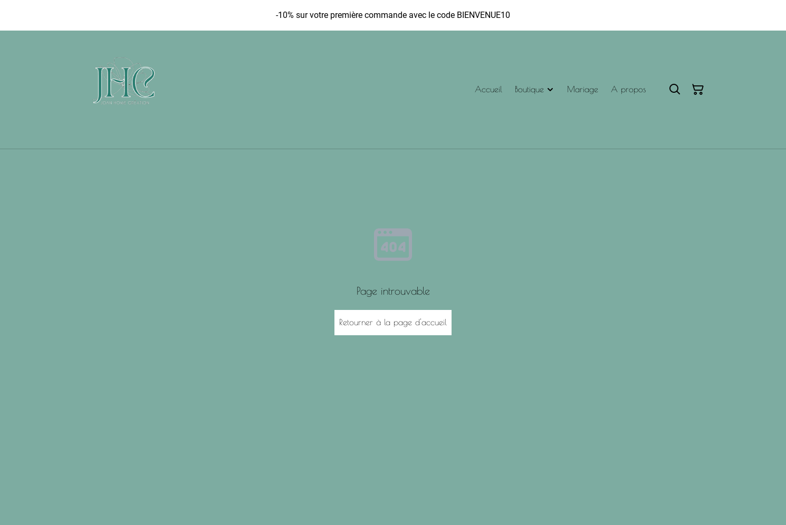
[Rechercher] (674, 89)
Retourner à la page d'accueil (393, 322)
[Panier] (698, 89)
